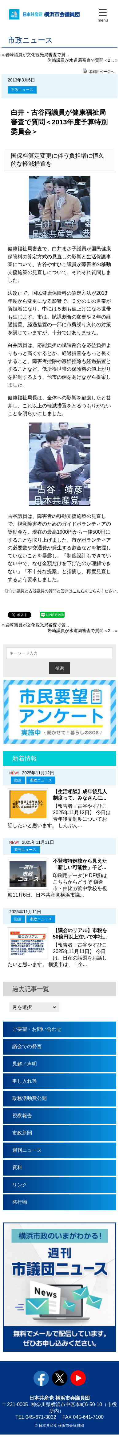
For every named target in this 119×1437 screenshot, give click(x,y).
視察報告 (22, 1116)
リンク (19, 1186)
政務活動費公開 (29, 1099)
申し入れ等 (24, 1082)
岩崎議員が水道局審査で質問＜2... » (82, 60)
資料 (17, 1168)
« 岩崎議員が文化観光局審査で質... (35, 54)
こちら (77, 591)
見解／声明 (24, 1065)
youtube (78, 1379)
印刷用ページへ (101, 71)
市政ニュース (22, 90)
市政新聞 (22, 1134)
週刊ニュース (25, 851)
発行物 (19, 1203)
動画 (18, 781)
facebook (41, 1379)
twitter (59, 1379)
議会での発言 (27, 1047)
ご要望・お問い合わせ (36, 1030)
